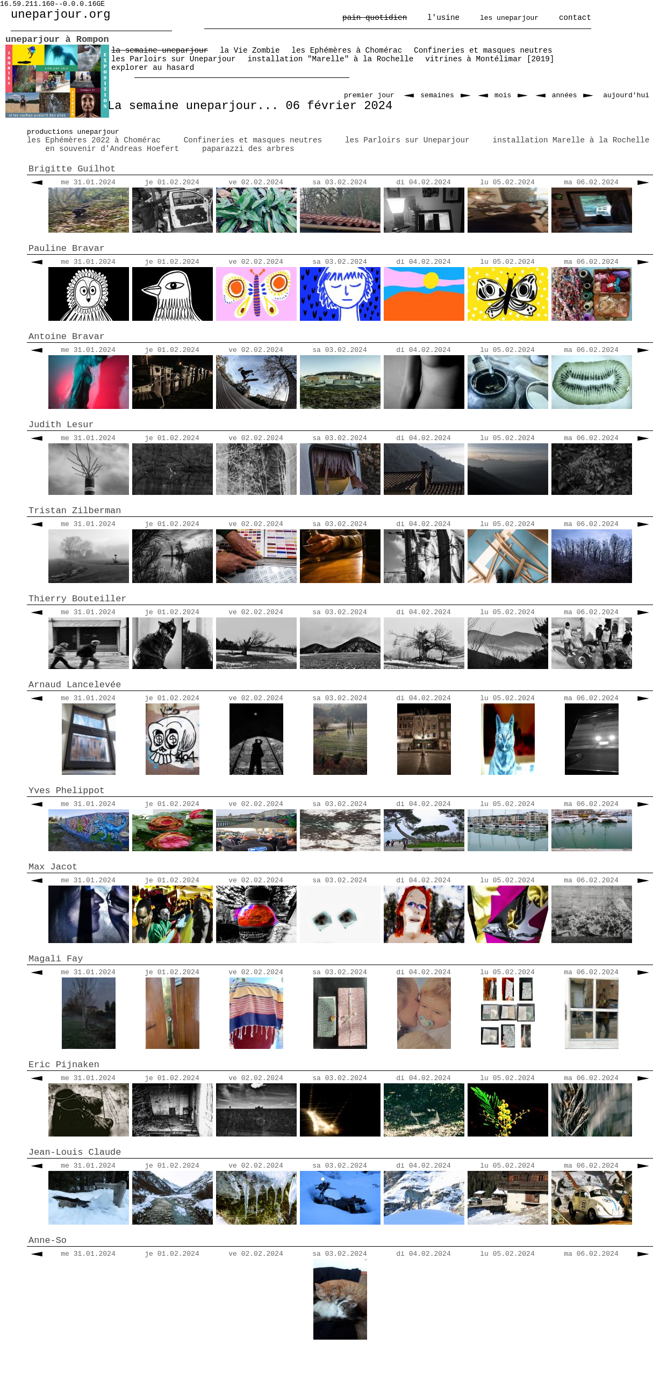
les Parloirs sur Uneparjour (407, 140)
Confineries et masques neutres (253, 140)
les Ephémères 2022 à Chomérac (94, 140)
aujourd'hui (626, 95)
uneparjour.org (61, 14)
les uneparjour (509, 18)
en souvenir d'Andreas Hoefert (112, 149)
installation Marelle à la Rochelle (571, 140)
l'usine (443, 17)
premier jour (369, 95)
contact (575, 17)
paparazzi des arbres (248, 149)
